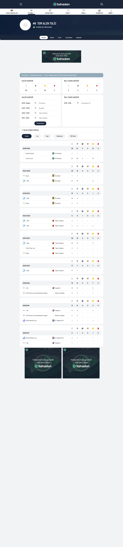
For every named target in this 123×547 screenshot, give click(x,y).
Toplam (27, 136)
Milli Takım (73, 136)
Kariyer (43, 37)
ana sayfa (25, 75)
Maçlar (52, 37)
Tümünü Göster (40, 123)
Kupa (47, 136)
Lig (37, 136)
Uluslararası (59, 136)
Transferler (68, 37)
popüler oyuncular (35, 75)
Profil (59, 37)
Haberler (79, 37)
